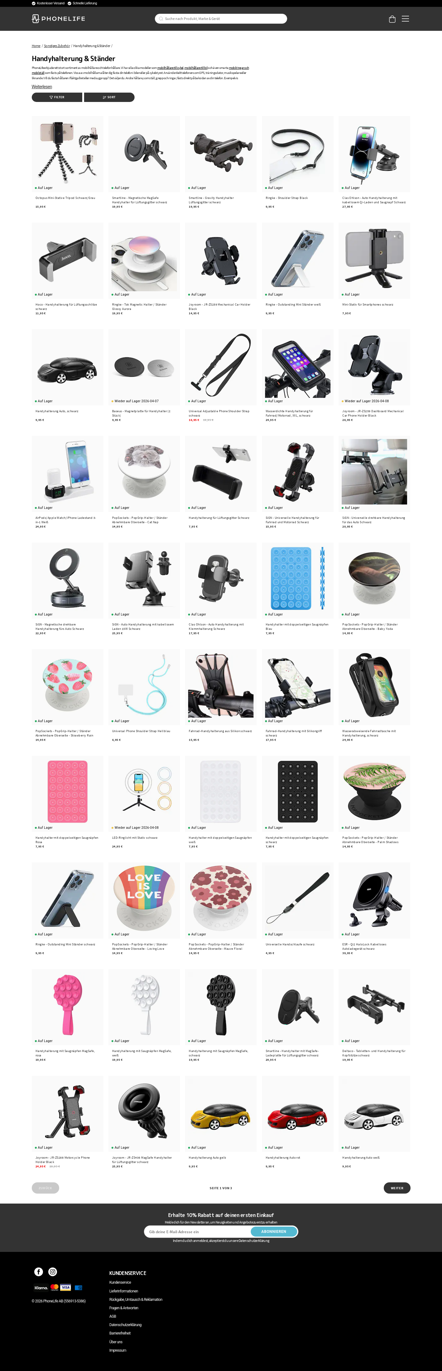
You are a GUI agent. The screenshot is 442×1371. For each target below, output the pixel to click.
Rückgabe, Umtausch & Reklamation (135, 1299)
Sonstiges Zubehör (57, 45)
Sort (109, 97)
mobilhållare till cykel (170, 67)
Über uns (115, 1342)
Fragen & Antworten (123, 1308)
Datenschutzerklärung (125, 1325)
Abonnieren (273, 1231)
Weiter (397, 1188)
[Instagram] (52, 1273)
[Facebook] (38, 1273)
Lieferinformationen (123, 1291)
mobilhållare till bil (195, 67)
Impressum (117, 1350)
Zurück (45, 1188)
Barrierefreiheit (120, 1333)
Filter (57, 97)
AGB (112, 1316)
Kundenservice (120, 1282)
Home (36, 45)
